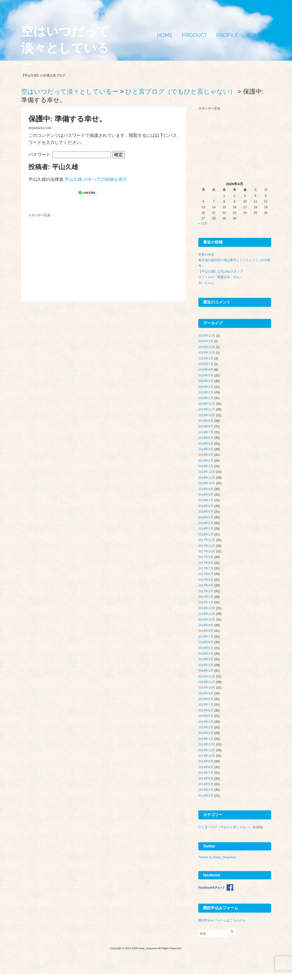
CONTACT (259, 35)
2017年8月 (205, 563)
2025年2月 (205, 341)
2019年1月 (205, 466)
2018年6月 (205, 506)
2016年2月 (205, 665)
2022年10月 (206, 352)
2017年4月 (205, 585)
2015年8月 (205, 699)
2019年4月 (205, 449)
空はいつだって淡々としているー (65, 48)
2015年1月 (205, 739)
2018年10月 (206, 483)
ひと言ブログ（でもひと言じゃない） (225, 827)
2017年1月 (205, 602)
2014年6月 (205, 778)
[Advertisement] (64, 249)
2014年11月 (206, 750)
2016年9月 (205, 625)
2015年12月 (206, 676)
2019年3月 (205, 455)
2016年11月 (206, 614)
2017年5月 (205, 580)
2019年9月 (205, 421)
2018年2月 (205, 528)
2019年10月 (206, 415)
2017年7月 (205, 568)
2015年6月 (205, 710)
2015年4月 (205, 722)
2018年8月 (205, 494)
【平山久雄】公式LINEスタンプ (220, 271)
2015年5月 (205, 716)
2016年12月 (206, 608)
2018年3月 (205, 523)
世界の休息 (206, 254)
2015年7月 (205, 704)
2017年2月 (205, 597)
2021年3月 (205, 358)
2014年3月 (205, 795)
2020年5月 (205, 375)
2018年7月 (205, 500)
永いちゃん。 (207, 283)
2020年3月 (205, 387)
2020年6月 (205, 369)
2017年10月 (206, 551)
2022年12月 (206, 347)
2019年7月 (205, 432)
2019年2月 (205, 460)
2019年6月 (205, 438)
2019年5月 (205, 443)
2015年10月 (206, 687)
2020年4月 (205, 381)
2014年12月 (206, 744)
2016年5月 (205, 648)
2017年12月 (206, 540)
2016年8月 (205, 631)
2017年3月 (205, 591)
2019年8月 (205, 426)
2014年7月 (205, 772)
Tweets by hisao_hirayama (217, 857)
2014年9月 (205, 761)
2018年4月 (205, 517)
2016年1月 (205, 670)
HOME (165, 35)
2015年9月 (205, 693)
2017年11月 (206, 546)
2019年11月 (206, 409)
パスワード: (69, 154)
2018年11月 (206, 477)
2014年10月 (206, 756)
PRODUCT (194, 35)
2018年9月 (205, 489)
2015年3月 (205, 727)
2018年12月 (206, 472)
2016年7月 (205, 636)
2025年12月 (206, 335)
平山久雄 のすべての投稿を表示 (96, 179)
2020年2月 (205, 392)
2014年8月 (205, 767)
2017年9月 (205, 557)
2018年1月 (205, 534)
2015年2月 (205, 733)
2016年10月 (206, 619)
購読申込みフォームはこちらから (222, 920)
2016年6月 (205, 642)
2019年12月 (206, 404)
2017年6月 (205, 574)
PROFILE (227, 35)
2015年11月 (206, 682)
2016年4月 (205, 653)
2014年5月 (205, 784)
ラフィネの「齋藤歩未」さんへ (220, 277)
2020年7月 (205, 364)
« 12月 (203, 223)
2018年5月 (205, 511)
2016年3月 (205, 659)
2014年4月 (205, 789)
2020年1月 (205, 398)
